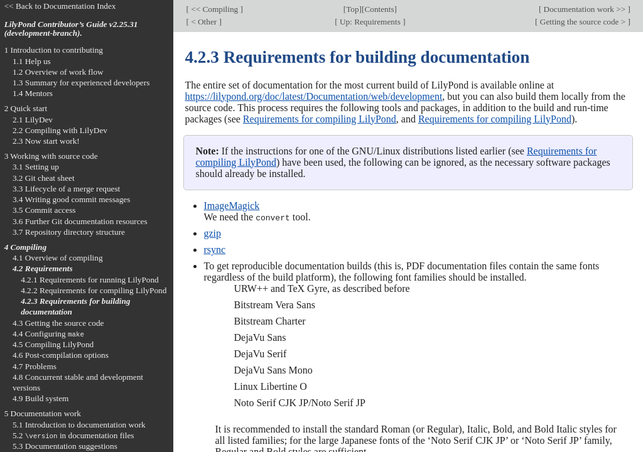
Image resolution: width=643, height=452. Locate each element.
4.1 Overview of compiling (58, 257)
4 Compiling (25, 247)
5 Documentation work (42, 413)
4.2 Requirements (43, 268)
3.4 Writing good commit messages (72, 199)
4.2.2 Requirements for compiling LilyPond (93, 290)
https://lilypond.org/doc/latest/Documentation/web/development (313, 96)
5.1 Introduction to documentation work (79, 424)
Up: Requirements (370, 21)
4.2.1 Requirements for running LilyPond (90, 279)
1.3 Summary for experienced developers (81, 82)
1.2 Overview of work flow (58, 72)
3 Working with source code (51, 156)
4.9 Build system (41, 398)
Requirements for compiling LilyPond (319, 119)
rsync (214, 249)
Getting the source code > (583, 21)
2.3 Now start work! (46, 141)
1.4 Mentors (33, 93)
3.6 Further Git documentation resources (80, 221)
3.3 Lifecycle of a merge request (66, 188)
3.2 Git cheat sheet (44, 178)
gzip (212, 233)
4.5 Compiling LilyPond (53, 344)
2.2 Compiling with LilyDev (60, 130)
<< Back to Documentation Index (60, 6)
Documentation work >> (584, 9)
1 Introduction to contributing (53, 50)
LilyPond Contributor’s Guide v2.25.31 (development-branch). (71, 28)
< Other (204, 21)
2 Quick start (26, 108)
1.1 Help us (32, 61)
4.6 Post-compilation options (61, 355)
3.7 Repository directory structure (69, 232)
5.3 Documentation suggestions (65, 446)
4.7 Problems (35, 366)
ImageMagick (231, 205)
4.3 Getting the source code (58, 323)
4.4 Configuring (48, 333)
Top (352, 9)
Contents (379, 9)
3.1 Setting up (36, 166)
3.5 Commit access (44, 210)
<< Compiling (214, 9)
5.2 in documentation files (73, 435)
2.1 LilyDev (33, 119)
